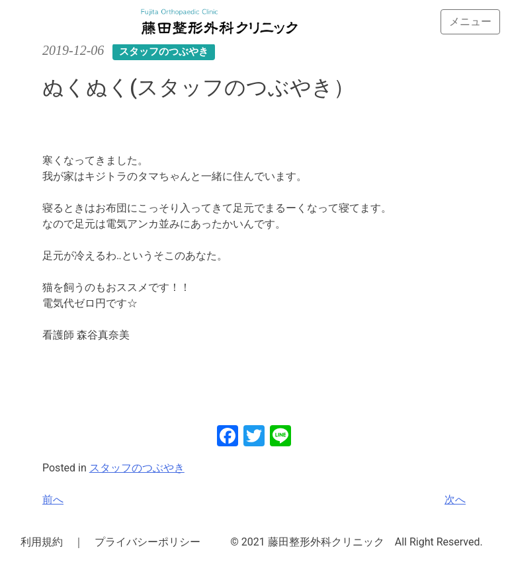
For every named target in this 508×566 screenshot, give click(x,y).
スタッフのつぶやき (137, 468)
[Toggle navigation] (470, 21)
